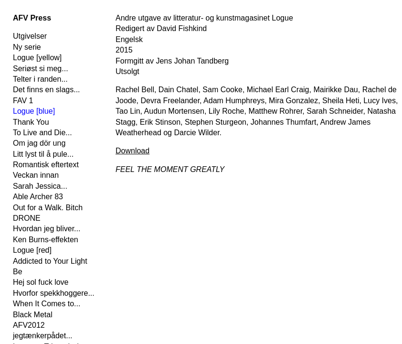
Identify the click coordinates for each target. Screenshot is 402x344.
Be (17, 272)
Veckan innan (36, 175)
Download (132, 151)
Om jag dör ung (39, 143)
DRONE (27, 218)
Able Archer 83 (38, 197)
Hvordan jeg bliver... (46, 229)
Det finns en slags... (46, 90)
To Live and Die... (42, 133)
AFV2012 (29, 325)
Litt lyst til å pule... (43, 154)
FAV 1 (23, 101)
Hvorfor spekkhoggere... (54, 293)
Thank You (31, 122)
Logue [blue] (34, 111)
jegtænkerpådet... (43, 336)
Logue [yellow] (37, 58)
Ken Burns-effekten (45, 240)
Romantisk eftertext (46, 165)
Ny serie (27, 47)
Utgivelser (30, 36)
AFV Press (32, 18)
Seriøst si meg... (40, 68)
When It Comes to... (46, 304)
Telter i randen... (40, 79)
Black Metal (33, 315)
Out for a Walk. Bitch (48, 208)
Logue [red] (32, 250)
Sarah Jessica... (40, 186)
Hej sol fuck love (41, 282)
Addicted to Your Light (50, 261)
